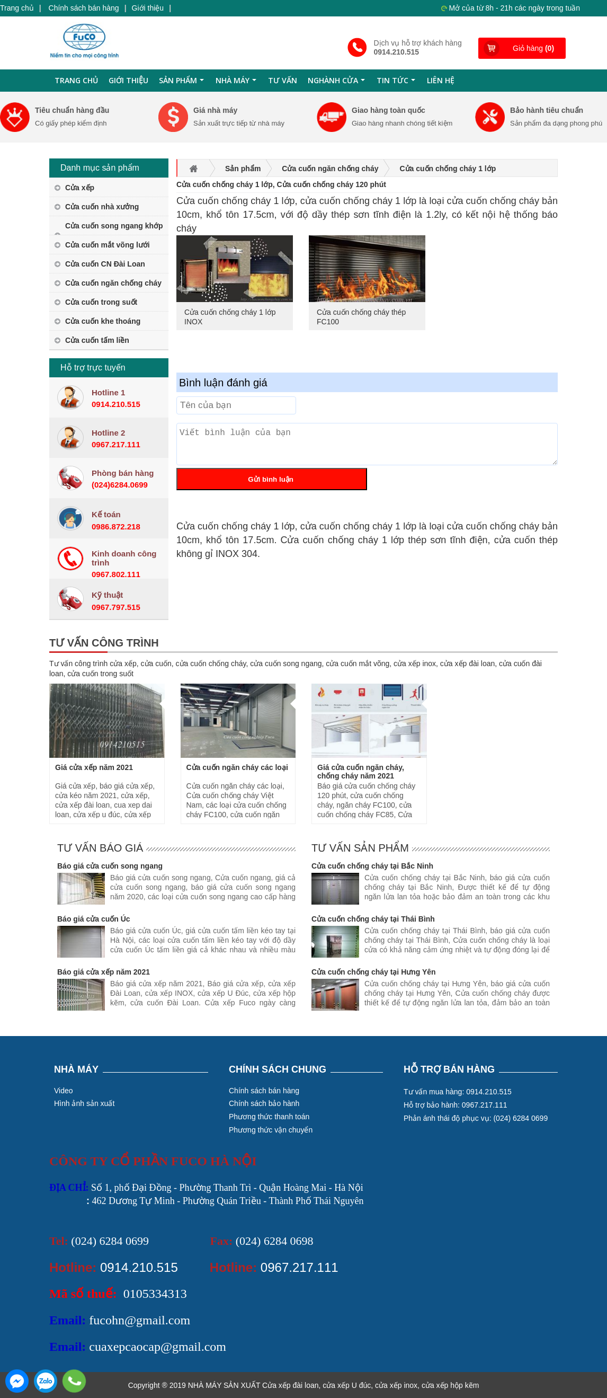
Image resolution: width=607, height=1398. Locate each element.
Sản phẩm (183, 83)
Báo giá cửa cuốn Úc (93, 919)
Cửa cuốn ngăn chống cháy (113, 283)
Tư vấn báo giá (100, 848)
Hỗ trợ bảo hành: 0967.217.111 (455, 1105)
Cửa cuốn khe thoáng (102, 321)
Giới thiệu (148, 8)
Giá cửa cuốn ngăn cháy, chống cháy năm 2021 (360, 771)
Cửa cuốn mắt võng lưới (107, 245)
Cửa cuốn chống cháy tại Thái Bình (373, 919)
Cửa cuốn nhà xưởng (102, 206)
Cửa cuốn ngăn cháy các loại (237, 767)
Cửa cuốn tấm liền (97, 340)
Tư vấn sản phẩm (360, 848)
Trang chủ (17, 8)
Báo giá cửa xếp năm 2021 (103, 972)
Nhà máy (237, 83)
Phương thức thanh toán (269, 1116)
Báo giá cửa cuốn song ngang (110, 866)
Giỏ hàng (533, 48)
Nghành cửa (338, 83)
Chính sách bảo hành (264, 1103)
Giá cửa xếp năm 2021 (94, 767)
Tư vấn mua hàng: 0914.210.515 (458, 1091)
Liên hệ (440, 80)
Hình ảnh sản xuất (84, 1103)
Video (63, 1090)
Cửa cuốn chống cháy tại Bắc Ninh (372, 866)
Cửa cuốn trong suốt (101, 302)
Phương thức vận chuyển (271, 1130)
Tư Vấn (282, 80)
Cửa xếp (79, 187)
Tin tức (397, 83)
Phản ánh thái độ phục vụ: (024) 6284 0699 (476, 1118)
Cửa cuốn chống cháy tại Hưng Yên (373, 972)
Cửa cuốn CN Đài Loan (105, 264)
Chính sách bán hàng (84, 8)
